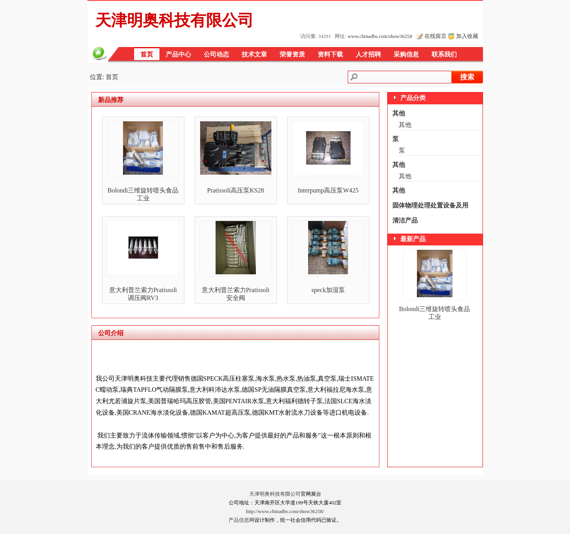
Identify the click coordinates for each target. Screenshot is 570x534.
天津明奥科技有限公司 (275, 494)
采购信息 (406, 54)
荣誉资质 (292, 54)
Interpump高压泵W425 (328, 190)
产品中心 (178, 54)
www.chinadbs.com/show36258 (380, 36)
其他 (398, 113)
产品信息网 (241, 520)
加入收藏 (467, 36)
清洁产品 (405, 220)
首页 (146, 54)
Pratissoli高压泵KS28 (235, 190)
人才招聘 (368, 54)
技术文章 (254, 54)
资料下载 (330, 54)
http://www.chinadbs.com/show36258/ (285, 511)
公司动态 (216, 54)
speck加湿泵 (328, 290)
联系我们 (444, 54)
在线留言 (435, 36)
